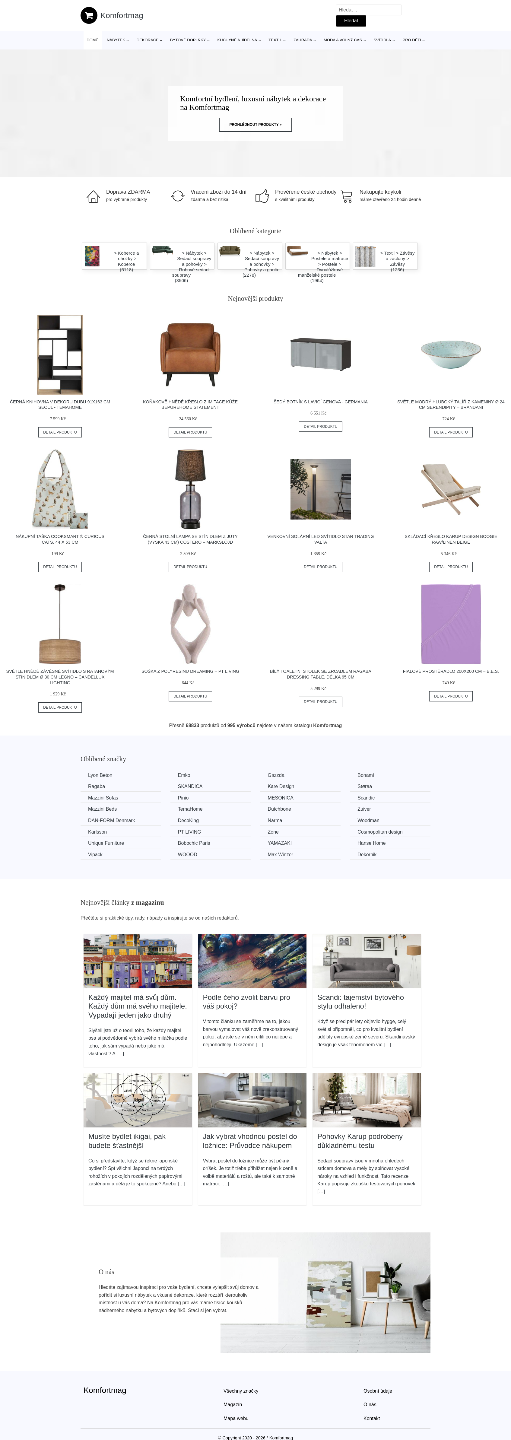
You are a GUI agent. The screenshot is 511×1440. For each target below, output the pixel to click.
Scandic (366, 797)
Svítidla (382, 40)
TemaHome (190, 809)
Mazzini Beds (102, 809)
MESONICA (280, 797)
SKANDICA (190, 786)
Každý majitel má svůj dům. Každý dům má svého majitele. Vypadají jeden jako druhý (137, 1006)
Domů (93, 40)
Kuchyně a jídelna (237, 40)
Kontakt (371, 1418)
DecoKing (188, 820)
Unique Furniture (106, 843)
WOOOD (187, 854)
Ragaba (96, 786)
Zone (273, 831)
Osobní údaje (377, 1391)
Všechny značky (241, 1391)
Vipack (95, 854)
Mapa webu (236, 1418)
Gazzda (276, 775)
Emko (184, 775)
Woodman (368, 820)
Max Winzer (280, 854)
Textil (275, 40)
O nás (369, 1404)
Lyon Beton (100, 775)
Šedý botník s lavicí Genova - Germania (321, 401)
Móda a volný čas (343, 40)
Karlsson (97, 831)
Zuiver (364, 809)
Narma (275, 820)
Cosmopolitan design (379, 831)
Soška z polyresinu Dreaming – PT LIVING (190, 671)
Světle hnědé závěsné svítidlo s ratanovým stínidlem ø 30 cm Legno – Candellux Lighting (60, 677)
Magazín (233, 1404)
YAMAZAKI (280, 843)
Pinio (183, 797)
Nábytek (116, 40)
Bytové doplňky (188, 40)
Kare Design (281, 786)
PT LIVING (189, 831)
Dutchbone (279, 809)
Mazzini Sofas (103, 797)
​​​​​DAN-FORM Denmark (111, 820)
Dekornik (366, 854)
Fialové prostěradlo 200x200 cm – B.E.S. (451, 671)
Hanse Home (371, 843)
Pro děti (411, 40)
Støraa (364, 786)
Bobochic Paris (194, 843)
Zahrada (303, 40)
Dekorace (148, 40)
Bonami (365, 775)
